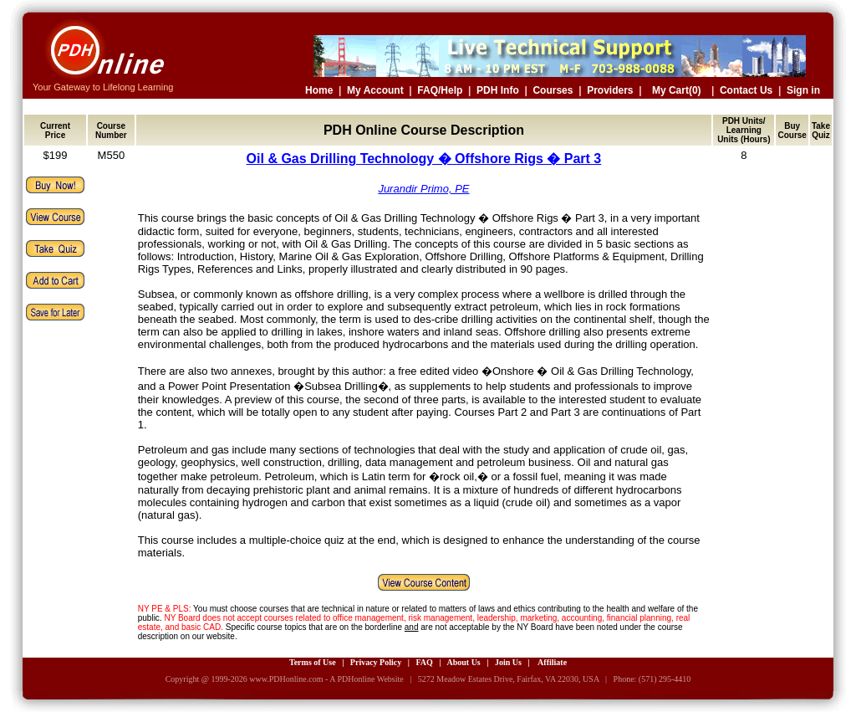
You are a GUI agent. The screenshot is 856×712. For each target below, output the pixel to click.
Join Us (508, 662)
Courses (552, 90)
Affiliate (552, 662)
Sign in (803, 90)
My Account (375, 90)
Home (319, 90)
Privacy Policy (375, 662)
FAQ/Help (439, 90)
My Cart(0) (676, 90)
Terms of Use (312, 662)
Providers (610, 90)
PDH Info (497, 90)
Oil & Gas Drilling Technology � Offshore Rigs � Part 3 (424, 158)
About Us (463, 662)
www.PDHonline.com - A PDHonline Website (326, 679)
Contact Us (746, 90)
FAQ (423, 662)
